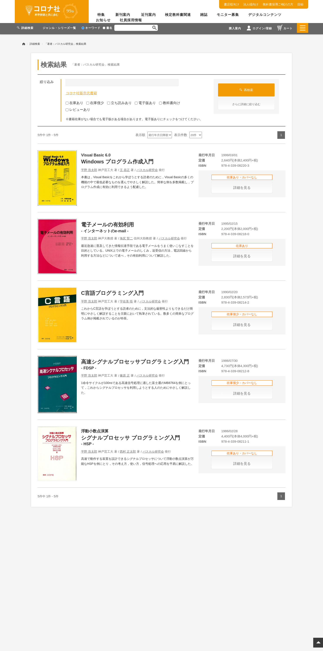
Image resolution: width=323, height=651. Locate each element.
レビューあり (78, 108)
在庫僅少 (95, 101)
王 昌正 (125, 168)
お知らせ (103, 20)
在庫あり (74, 101)
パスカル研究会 (147, 168)
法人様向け (250, 4)
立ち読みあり (119, 101)
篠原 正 (125, 374)
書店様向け (231, 4)
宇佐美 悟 (126, 300)
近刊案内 (148, 15)
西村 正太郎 (128, 450)
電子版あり (145, 101)
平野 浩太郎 (89, 168)
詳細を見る (242, 186)
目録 (300, 4)
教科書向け (169, 101)
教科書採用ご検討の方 (278, 4)
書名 (107, 28)
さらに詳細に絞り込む (246, 102)
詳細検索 (35, 42)
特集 (101, 15)
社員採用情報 (131, 20)
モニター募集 (228, 15)
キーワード (91, 28)
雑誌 (204, 15)
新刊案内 (122, 15)
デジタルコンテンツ (264, 15)
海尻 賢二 (126, 237)
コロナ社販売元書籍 (81, 91)
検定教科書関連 (178, 15)
